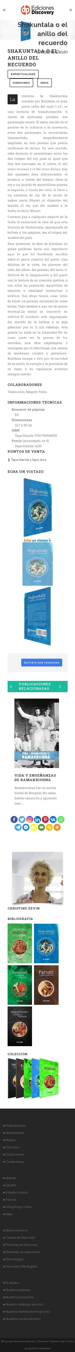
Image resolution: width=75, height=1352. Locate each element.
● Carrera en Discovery (19, 1237)
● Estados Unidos (15, 1192)
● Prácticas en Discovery (20, 1245)
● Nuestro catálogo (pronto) (23, 1304)
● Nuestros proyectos (18, 1297)
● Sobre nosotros (15, 1230)
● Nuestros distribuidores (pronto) (27, 1311)
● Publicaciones (14, 1125)
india (44, 82)
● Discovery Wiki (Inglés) (20, 1266)
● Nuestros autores (16, 1290)
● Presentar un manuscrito (21, 1252)
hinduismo (21, 82)
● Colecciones (13, 1154)
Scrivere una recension (41, 662)
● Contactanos (13, 1162)
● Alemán (9, 1178)
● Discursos (11, 1147)
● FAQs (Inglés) (13, 1259)
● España (9, 1185)
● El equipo (11, 1283)
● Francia (9, 1199)
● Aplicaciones (13, 1133)
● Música (9, 1140)
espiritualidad (23, 74)
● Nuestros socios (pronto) (22, 1319)
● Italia (7, 1214)
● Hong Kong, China (17, 1207)
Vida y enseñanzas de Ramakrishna (35, 777)
